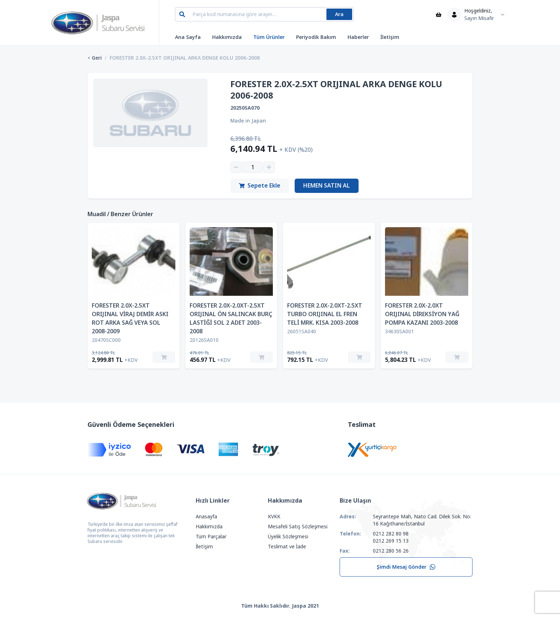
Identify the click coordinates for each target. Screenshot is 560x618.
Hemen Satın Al (326, 185)
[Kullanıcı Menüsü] (477, 14)
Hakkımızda (227, 37)
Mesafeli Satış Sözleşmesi (298, 526)
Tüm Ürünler (269, 37)
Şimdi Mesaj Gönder (406, 566)
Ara (339, 14)
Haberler (358, 37)
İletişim (389, 37)
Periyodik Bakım (316, 37)
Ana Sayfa (188, 37)
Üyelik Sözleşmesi (288, 536)
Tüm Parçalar (211, 536)
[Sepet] (438, 14)
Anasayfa (206, 516)
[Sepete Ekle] (163, 357)
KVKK (274, 516)
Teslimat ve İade (287, 546)
